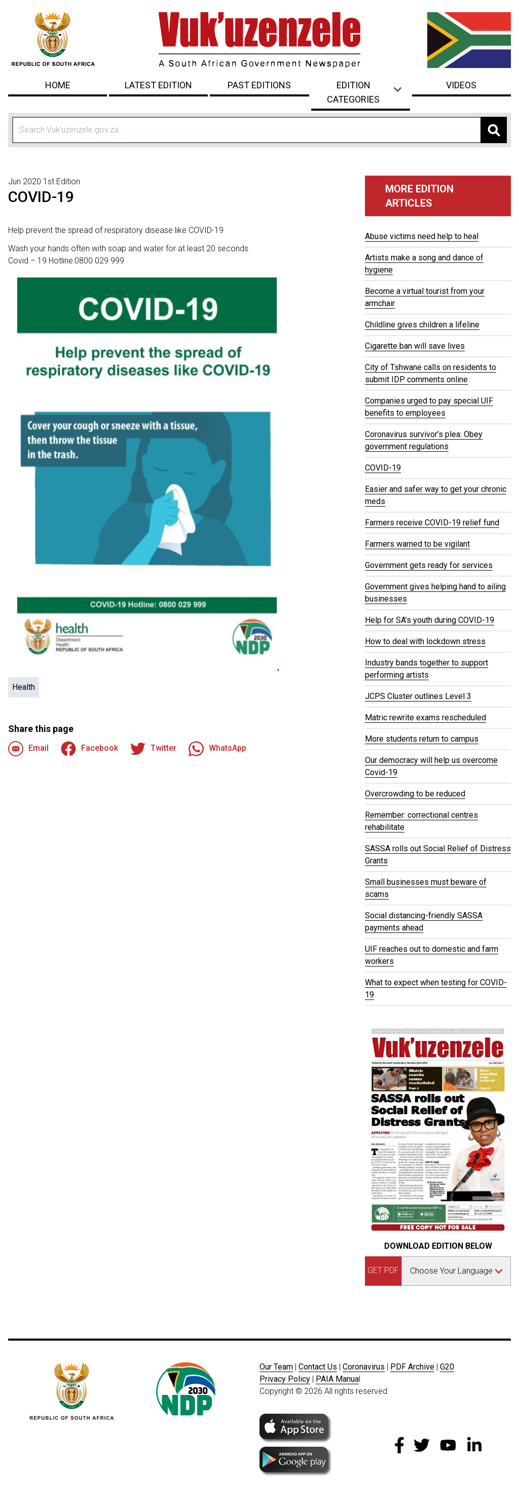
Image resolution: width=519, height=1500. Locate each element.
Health (23, 687)
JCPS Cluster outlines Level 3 (418, 696)
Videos (461, 85)
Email (28, 748)
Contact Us (318, 1367)
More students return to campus (421, 739)
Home (57, 85)
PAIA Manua (337, 1379)
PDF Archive (412, 1367)
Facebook (89, 748)
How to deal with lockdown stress (425, 641)
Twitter (153, 748)
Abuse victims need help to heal (421, 236)
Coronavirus (364, 1367)
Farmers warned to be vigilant (417, 544)
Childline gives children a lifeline (422, 324)
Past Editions (259, 85)
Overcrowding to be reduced (415, 793)
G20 (447, 1367)
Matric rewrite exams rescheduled (425, 717)
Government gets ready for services (429, 565)
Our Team (276, 1367)
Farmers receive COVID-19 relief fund (432, 522)
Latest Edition (158, 85)
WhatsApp (217, 748)
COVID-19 (383, 468)
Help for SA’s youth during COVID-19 (429, 620)
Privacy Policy (285, 1379)
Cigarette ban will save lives (415, 346)
